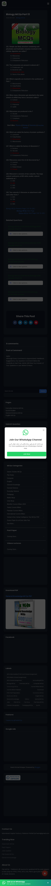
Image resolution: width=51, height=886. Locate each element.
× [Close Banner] (48, 882)
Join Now (26, 454)
